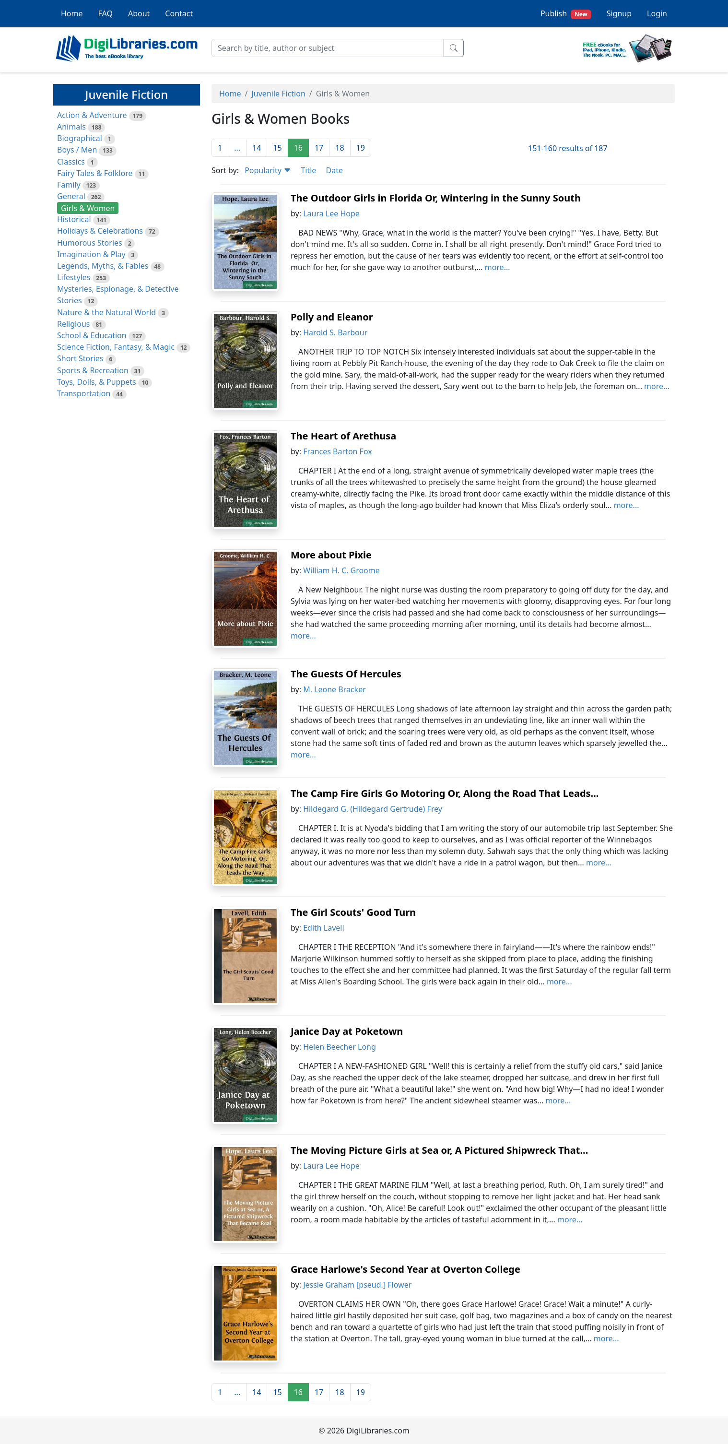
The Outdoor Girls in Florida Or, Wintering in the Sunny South (436, 197)
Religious (73, 324)
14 (256, 147)
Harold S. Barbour (335, 332)
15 (277, 147)
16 (298, 147)
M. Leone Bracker (334, 689)
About (139, 13)
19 (360, 147)
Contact (179, 13)
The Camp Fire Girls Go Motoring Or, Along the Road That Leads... (445, 793)
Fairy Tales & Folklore (95, 173)
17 (319, 147)
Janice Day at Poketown (347, 1031)
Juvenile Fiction (278, 93)
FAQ (105, 13)
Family (69, 184)
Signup (619, 13)
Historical (74, 219)
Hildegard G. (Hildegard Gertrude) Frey (372, 809)
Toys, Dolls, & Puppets (96, 382)
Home (72, 13)
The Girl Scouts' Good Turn (353, 912)
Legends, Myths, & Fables (102, 265)
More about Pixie (331, 554)
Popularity (268, 170)
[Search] (327, 48)
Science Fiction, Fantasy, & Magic (116, 347)
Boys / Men (77, 149)
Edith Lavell (323, 928)
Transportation (83, 393)
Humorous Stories (89, 242)
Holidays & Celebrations (100, 230)
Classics (71, 161)
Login (657, 13)
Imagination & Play (91, 254)
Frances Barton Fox (337, 451)
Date (334, 170)
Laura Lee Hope (331, 213)
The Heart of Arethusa (343, 435)
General (71, 196)
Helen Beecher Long (339, 1047)
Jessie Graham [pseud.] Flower (357, 1284)
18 (339, 147)
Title (308, 170)
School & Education (92, 335)
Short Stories (80, 358)
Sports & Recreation (93, 370)
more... (497, 267)
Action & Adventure (92, 115)
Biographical (79, 138)
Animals (71, 126)
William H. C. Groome (341, 570)
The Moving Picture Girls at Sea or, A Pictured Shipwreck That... (439, 1150)
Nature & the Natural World (106, 312)
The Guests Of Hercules (346, 673)
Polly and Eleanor (332, 316)
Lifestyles (73, 277)
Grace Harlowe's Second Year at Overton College (405, 1269)
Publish (565, 13)
